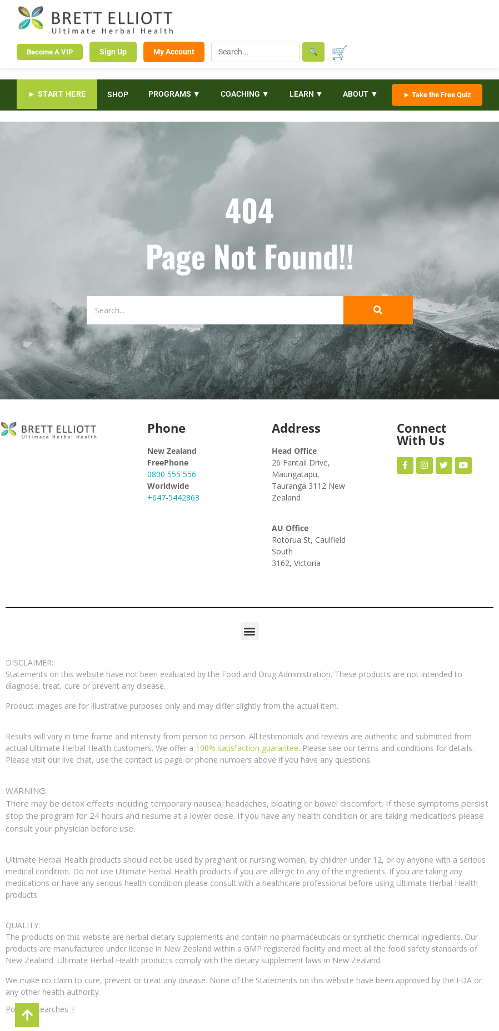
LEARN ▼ (306, 93)
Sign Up (113, 51)
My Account (173, 51)
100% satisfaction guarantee (247, 748)
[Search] (215, 310)
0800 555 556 (171, 474)
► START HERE (57, 93)
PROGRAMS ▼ (174, 93)
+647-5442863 (173, 497)
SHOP (117, 94)
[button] (250, 631)
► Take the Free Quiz (437, 95)
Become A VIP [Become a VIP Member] (50, 52)
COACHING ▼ (245, 93)
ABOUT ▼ (360, 93)
